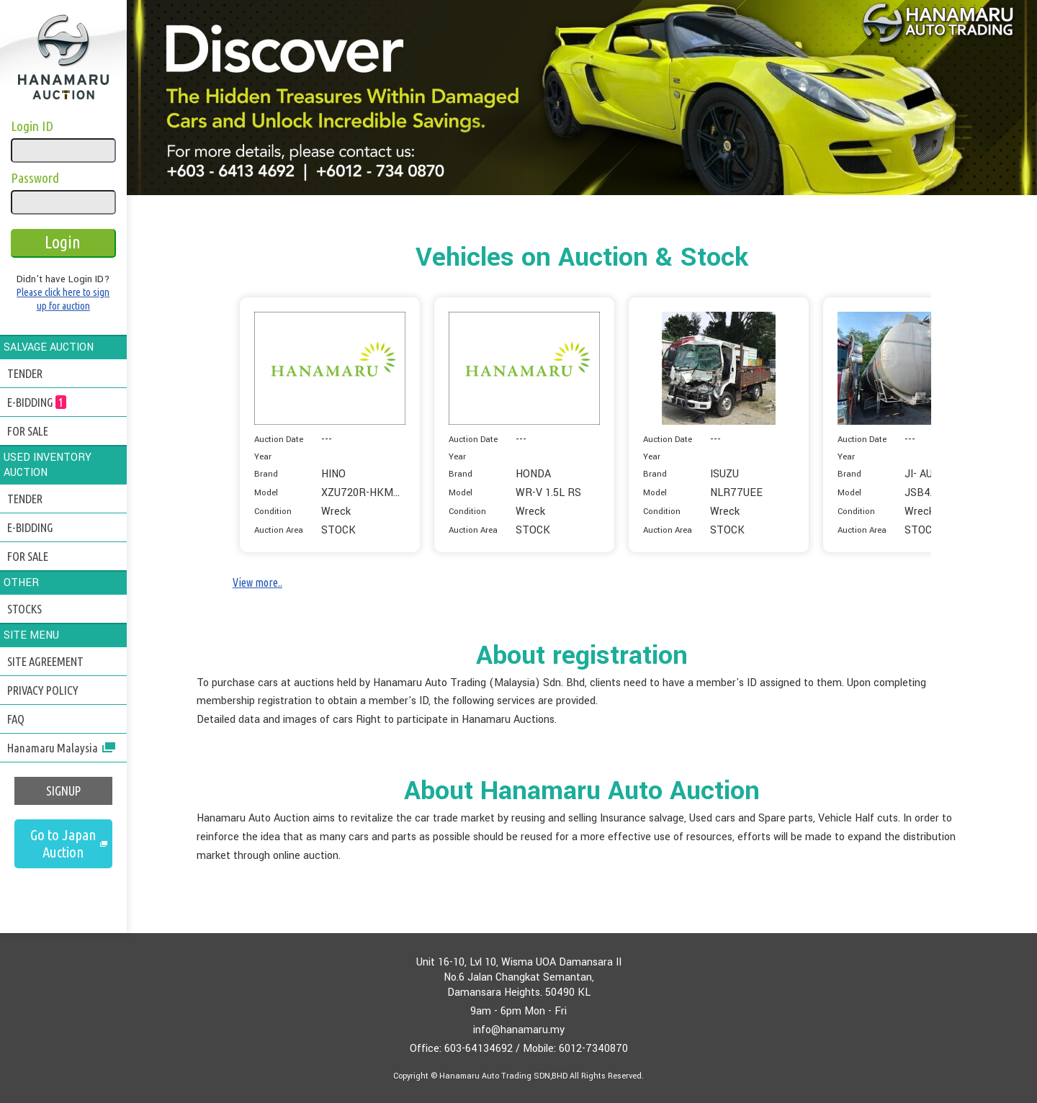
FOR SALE (27, 431)
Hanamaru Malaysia (61, 748)
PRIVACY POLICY (42, 690)
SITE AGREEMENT (45, 661)
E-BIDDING (36, 402)
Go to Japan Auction (63, 843)
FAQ (15, 719)
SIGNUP (63, 791)
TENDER (24, 373)
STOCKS (24, 609)
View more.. (257, 582)
